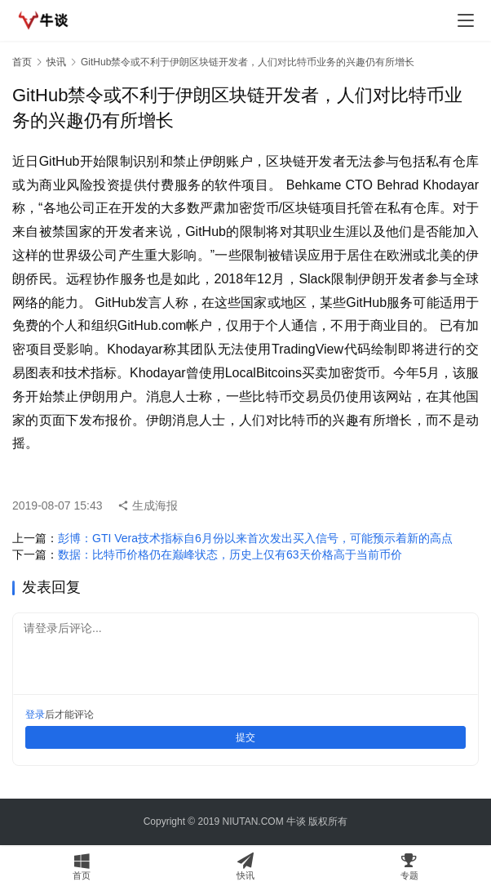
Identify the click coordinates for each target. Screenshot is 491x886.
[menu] (466, 20)
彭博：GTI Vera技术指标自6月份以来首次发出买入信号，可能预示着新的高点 (255, 538)
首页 (22, 62)
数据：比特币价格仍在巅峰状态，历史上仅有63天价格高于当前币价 (230, 554)
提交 (245, 737)
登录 (35, 714)
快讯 (56, 62)
